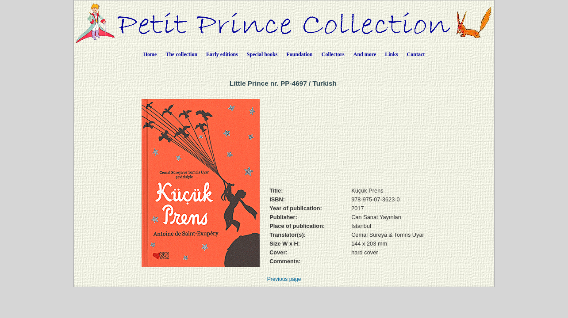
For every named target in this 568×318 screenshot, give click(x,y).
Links (391, 54)
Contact (416, 54)
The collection (181, 54)
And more (364, 54)
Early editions (222, 54)
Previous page (284, 279)
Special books (262, 54)
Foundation (299, 54)
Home (150, 54)
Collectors (333, 54)
